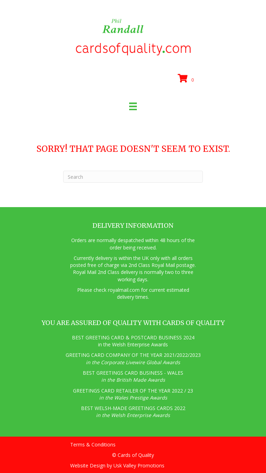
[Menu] (133, 106)
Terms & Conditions (93, 444)
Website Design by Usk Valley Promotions (117, 465)
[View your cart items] (187, 79)
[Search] (133, 177)
